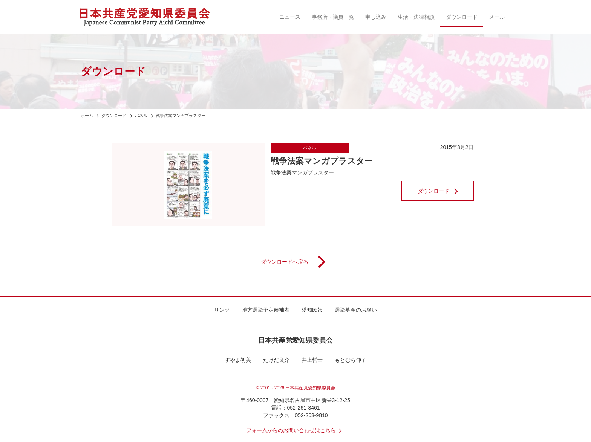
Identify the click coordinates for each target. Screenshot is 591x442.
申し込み (375, 17)
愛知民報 (312, 310)
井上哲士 (312, 360)
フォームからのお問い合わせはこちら (295, 430)
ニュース (289, 17)
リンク (222, 310)
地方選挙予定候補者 (265, 310)
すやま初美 (238, 360)
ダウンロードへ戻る (298, 261)
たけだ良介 (276, 360)
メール (497, 17)
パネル (309, 148)
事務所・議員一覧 (333, 17)
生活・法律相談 (416, 17)
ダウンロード (462, 17)
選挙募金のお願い (356, 310)
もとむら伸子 (350, 360)
